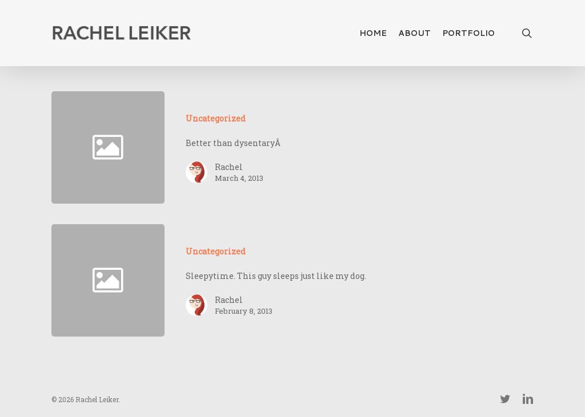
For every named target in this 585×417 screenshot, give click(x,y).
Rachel (229, 166)
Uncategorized (216, 118)
